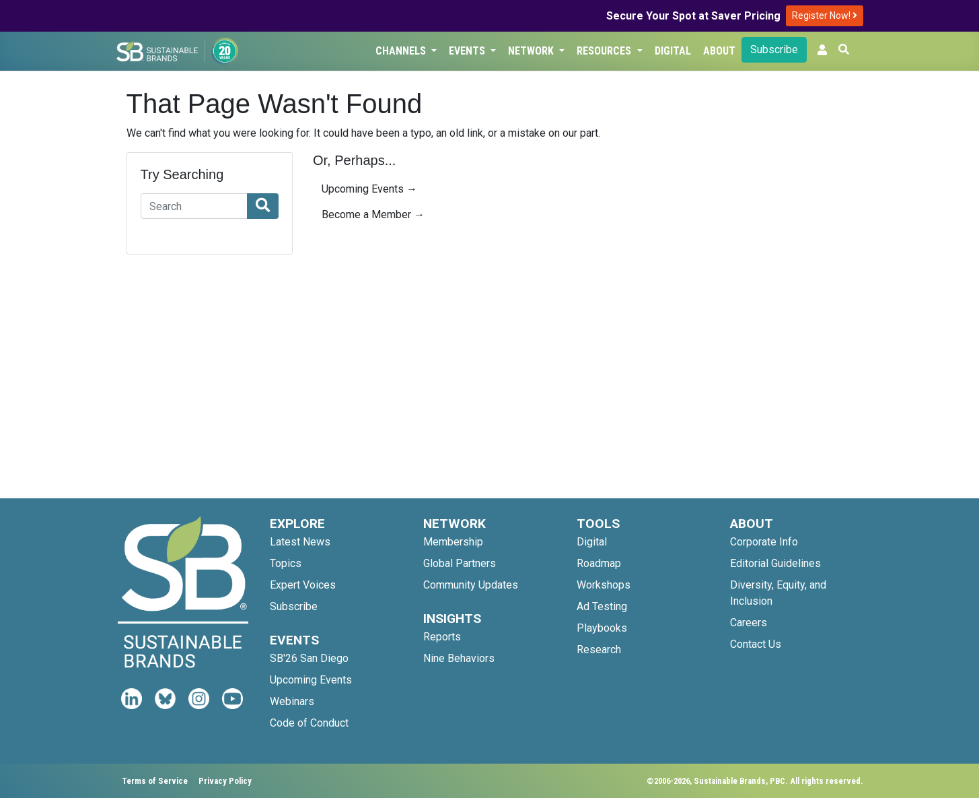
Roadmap (599, 563)
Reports (442, 636)
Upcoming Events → (369, 188)
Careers (748, 622)
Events (468, 50)
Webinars (292, 701)
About (719, 50)
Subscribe (774, 49)
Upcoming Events (311, 679)
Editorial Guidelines (775, 563)
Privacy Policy (225, 781)
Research (599, 649)
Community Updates (470, 584)
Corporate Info (764, 541)
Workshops (603, 584)
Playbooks (602, 628)
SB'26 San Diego (309, 658)
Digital (673, 50)
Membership (453, 541)
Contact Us (755, 644)
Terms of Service (155, 781)
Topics (285, 563)
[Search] (194, 206)
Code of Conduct (309, 723)
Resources (605, 50)
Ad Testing (602, 606)
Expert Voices (303, 584)
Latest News (300, 541)
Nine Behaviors (459, 658)
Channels (402, 50)
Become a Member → (373, 214)
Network (532, 50)
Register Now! (824, 15)
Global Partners (459, 563)
